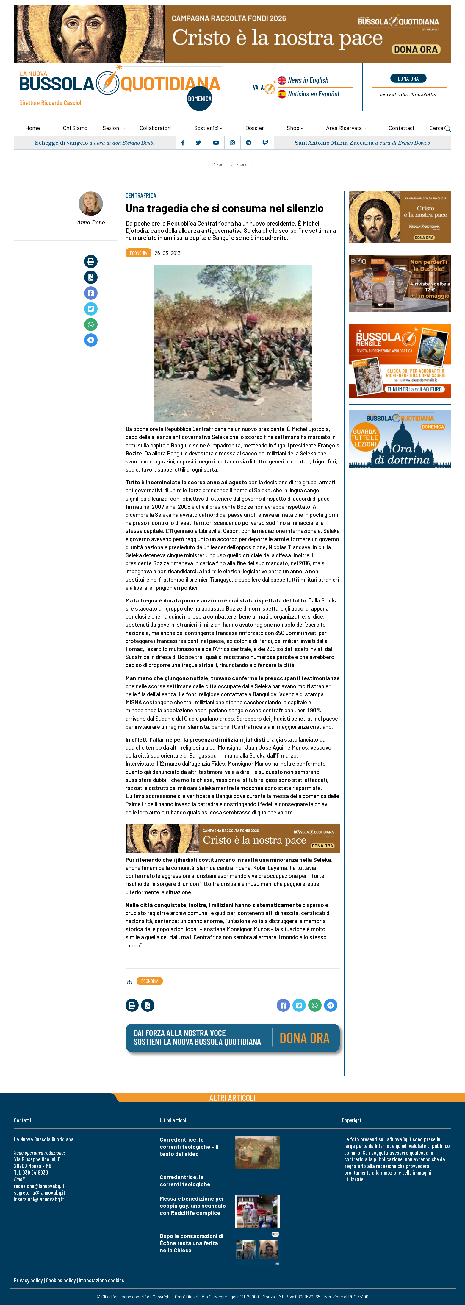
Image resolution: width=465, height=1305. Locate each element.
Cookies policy (61, 1280)
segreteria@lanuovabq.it (39, 1192)
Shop (293, 127)
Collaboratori (155, 127)
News (308, 79)
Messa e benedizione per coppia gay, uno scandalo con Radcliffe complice (193, 1205)
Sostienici (206, 127)
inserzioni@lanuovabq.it (39, 1198)
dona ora (408, 78)
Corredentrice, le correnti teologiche (185, 1180)
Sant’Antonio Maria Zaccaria (334, 142)
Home (32, 127)
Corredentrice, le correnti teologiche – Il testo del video (189, 1146)
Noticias (313, 93)
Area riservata (344, 127)
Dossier (254, 127)
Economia (245, 164)
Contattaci (401, 127)
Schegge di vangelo (61, 142)
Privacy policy (28, 1280)
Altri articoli (232, 1097)
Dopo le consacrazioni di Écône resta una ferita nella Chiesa (191, 1243)
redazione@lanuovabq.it (39, 1185)
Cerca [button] (440, 128)
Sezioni (112, 127)
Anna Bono (90, 222)
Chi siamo (75, 127)
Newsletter (408, 94)
